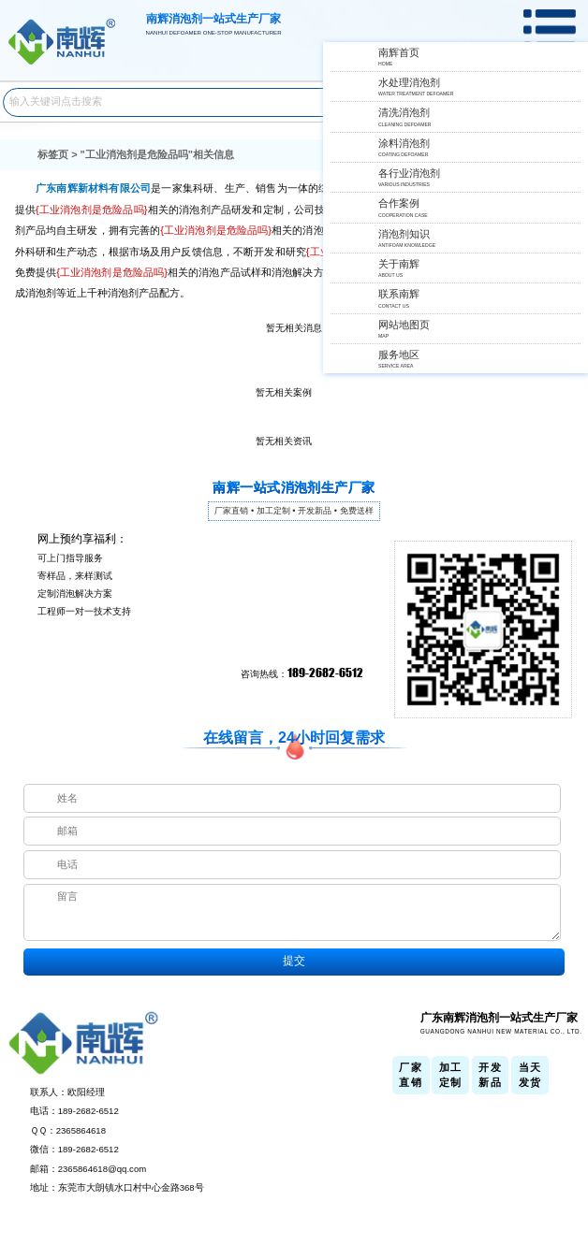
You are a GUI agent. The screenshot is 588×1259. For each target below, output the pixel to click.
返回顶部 (568, 1179)
